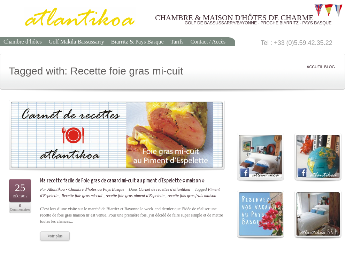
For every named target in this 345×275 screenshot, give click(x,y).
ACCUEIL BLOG (321, 67)
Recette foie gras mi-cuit (82, 195)
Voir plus (54, 236)
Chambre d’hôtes (22, 42)
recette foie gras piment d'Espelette (135, 195)
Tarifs (176, 42)
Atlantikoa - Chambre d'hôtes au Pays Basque (85, 189)
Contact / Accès (208, 42)
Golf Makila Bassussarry (76, 42)
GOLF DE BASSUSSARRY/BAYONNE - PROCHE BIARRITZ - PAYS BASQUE (258, 23)
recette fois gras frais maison (192, 195)
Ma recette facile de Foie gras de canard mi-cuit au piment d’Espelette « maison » (122, 181)
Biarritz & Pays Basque (137, 42)
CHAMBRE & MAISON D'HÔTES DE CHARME (234, 17)
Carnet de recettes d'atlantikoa (164, 189)
